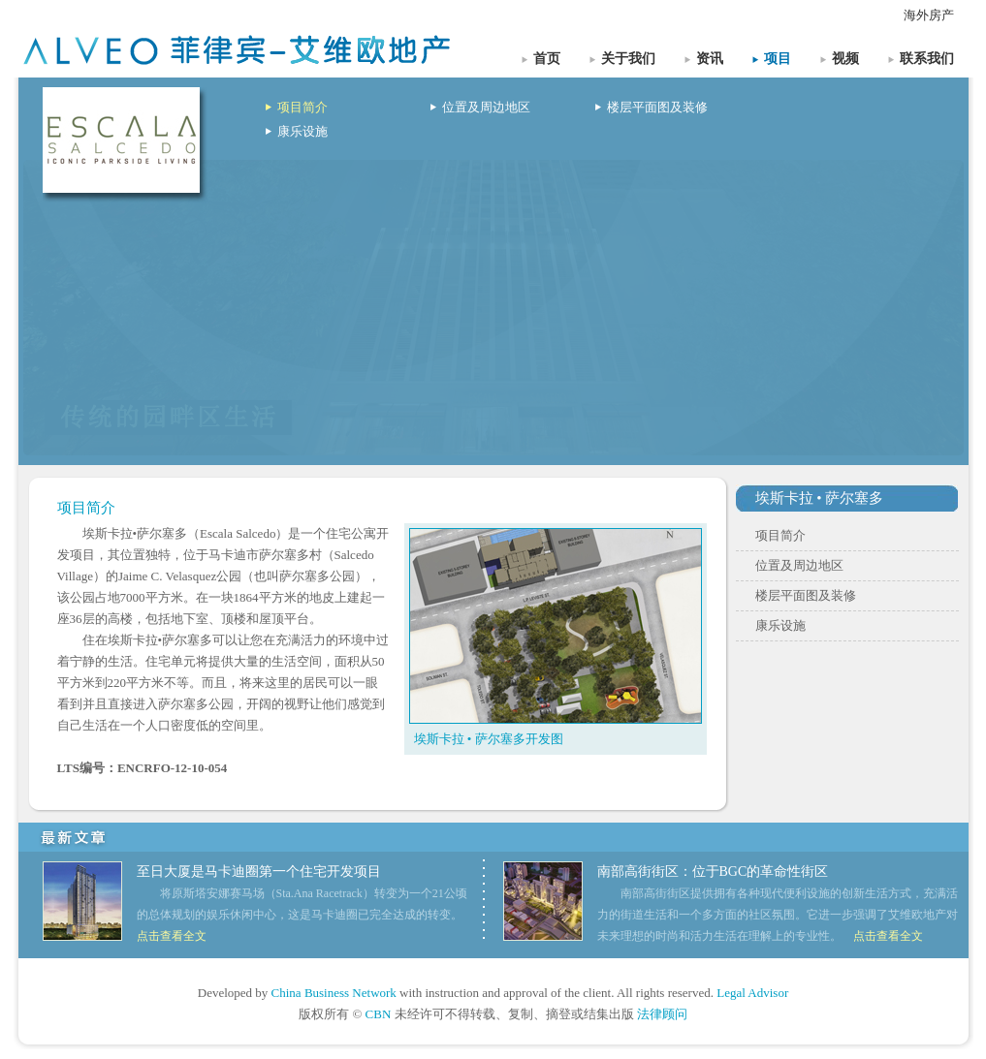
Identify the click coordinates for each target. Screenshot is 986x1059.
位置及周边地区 (486, 107)
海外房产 (929, 15)
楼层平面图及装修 (657, 107)
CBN (379, 1014)
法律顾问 (662, 1014)
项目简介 (302, 107)
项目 (777, 58)
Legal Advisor (752, 992)
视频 (845, 58)
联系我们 (927, 58)
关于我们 (628, 58)
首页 (546, 58)
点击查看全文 (172, 936)
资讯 (709, 58)
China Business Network (334, 992)
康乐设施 (302, 131)
